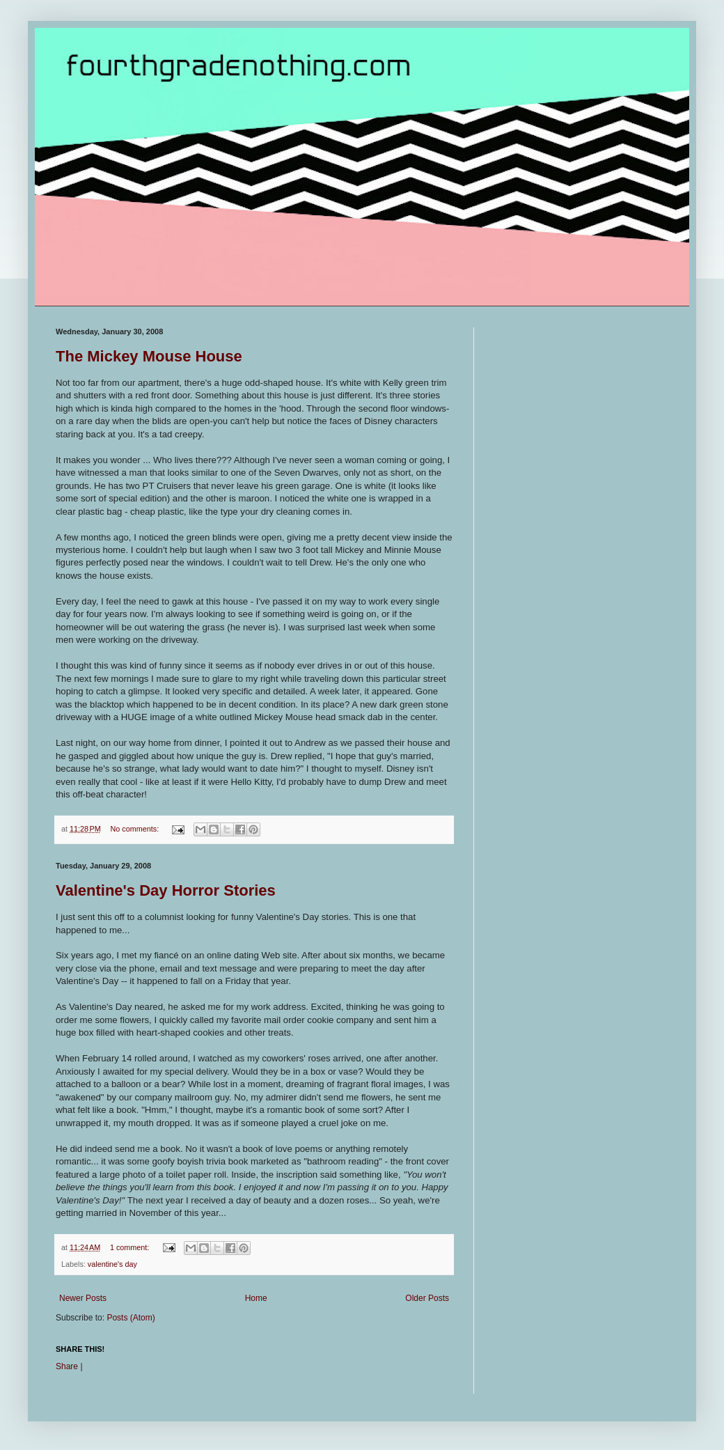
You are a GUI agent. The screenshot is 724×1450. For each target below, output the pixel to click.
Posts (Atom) (131, 1318)
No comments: (136, 829)
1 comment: (130, 1247)
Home (256, 1298)
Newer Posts (83, 1298)
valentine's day (112, 1264)
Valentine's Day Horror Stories (166, 890)
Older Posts (427, 1298)
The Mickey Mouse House (149, 356)
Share (67, 1366)
